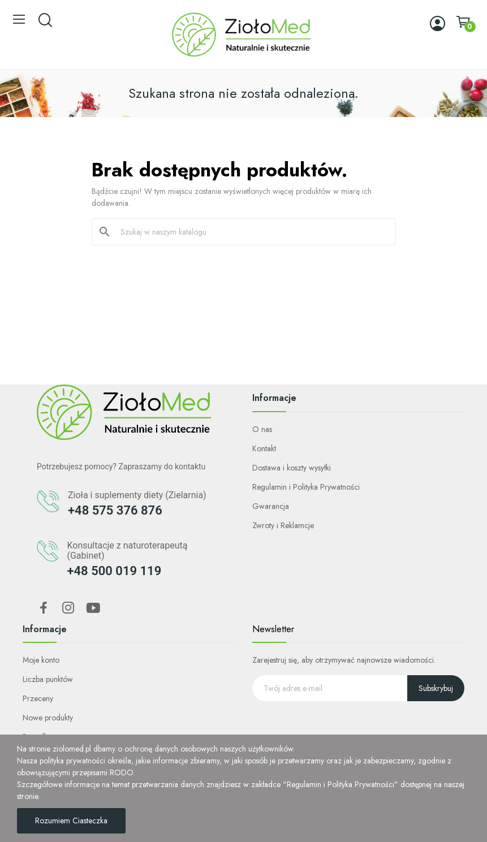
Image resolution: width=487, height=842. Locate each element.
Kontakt (264, 448)
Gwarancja (270, 506)
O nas (262, 429)
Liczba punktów (48, 679)
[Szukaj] (250, 231)
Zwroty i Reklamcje (283, 525)
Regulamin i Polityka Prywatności (306, 487)
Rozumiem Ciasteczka (71, 820)
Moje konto (41, 660)
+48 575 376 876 (115, 510)
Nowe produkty (48, 717)
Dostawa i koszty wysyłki (291, 467)
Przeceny (38, 698)
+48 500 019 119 (114, 571)
